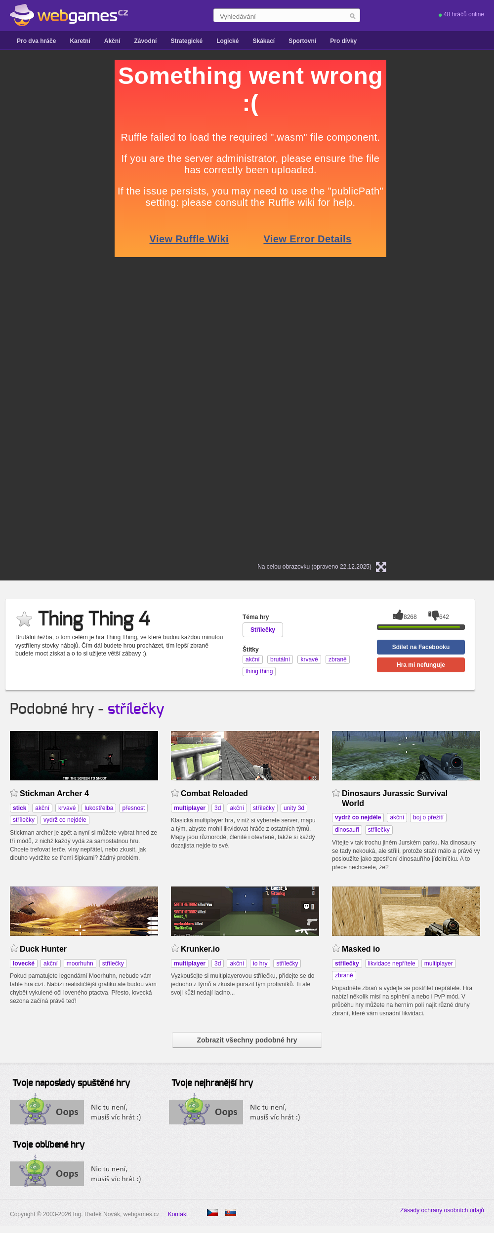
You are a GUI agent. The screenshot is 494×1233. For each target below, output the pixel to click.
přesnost (133, 808)
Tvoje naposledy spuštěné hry (71, 1083)
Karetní (80, 41)
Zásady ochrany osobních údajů (442, 1210)
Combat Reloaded (214, 793)
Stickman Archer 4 (54, 793)
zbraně (344, 975)
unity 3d (294, 808)
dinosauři (347, 829)
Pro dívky (343, 41)
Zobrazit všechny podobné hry (247, 1040)
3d (217, 808)
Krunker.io (200, 949)
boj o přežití (428, 817)
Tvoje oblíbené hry (48, 1145)
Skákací (263, 41)
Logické (227, 41)
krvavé (67, 808)
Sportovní (302, 41)
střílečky (136, 709)
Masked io (361, 949)
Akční (112, 41)
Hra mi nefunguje (421, 664)
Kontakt (178, 1214)
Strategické (186, 41)
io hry (260, 963)
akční (42, 808)
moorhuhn (80, 963)
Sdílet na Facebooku (421, 647)
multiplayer (438, 963)
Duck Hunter (43, 949)
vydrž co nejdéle (64, 819)
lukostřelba (98, 808)
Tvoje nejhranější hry (212, 1083)
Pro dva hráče (36, 41)
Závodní (145, 41)
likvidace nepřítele (391, 963)
